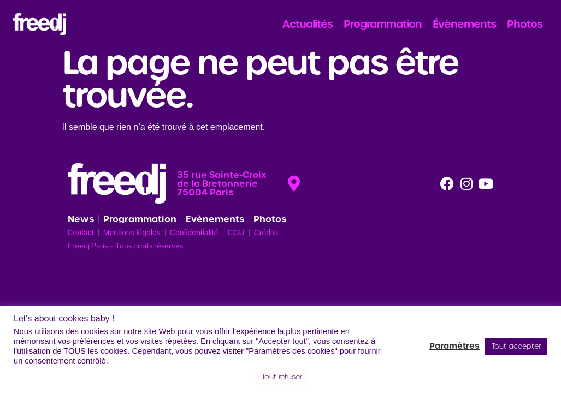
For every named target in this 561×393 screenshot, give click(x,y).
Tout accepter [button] (516, 346)
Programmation (383, 24)
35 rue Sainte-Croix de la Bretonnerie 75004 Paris (222, 183)
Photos (524, 24)
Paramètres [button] (454, 346)
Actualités (307, 24)
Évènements (464, 24)
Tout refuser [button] (282, 377)
